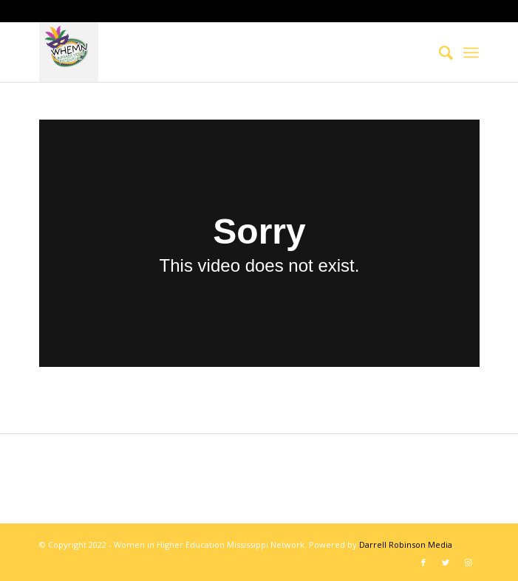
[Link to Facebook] (423, 562)
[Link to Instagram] (468, 562)
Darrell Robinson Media (405, 544)
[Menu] (471, 52)
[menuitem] (438, 52)
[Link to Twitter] (445, 562)
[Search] (438, 52)
